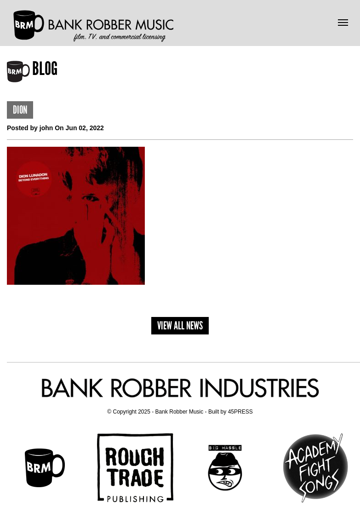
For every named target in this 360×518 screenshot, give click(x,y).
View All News (180, 325)
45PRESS (240, 412)
